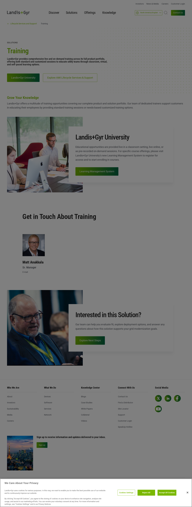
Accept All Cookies (167, 493)
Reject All (146, 493)
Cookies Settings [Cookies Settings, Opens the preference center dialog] (126, 493)
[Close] (187, 492)
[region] (96, 493)
